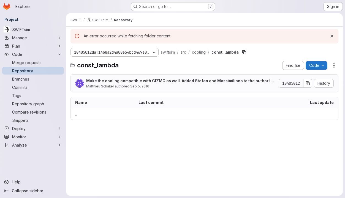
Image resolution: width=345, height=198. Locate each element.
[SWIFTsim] (33, 29)
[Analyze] (33, 145)
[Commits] (33, 87)
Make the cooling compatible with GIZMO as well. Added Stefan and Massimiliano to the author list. (180, 81)
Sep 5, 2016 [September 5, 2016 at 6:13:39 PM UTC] (139, 86)
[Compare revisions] (33, 112)
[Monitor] (33, 137)
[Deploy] (33, 128)
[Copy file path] (244, 52)
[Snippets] (33, 120)
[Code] (33, 54)
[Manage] (33, 38)
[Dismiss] (331, 36)
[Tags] (33, 95)
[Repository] (33, 71)
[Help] (33, 182)
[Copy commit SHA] (307, 83)
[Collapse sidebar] (33, 191)
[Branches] (33, 79)
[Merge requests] (33, 62)
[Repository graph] (33, 104)
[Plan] (33, 46)
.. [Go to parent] (76, 114)
